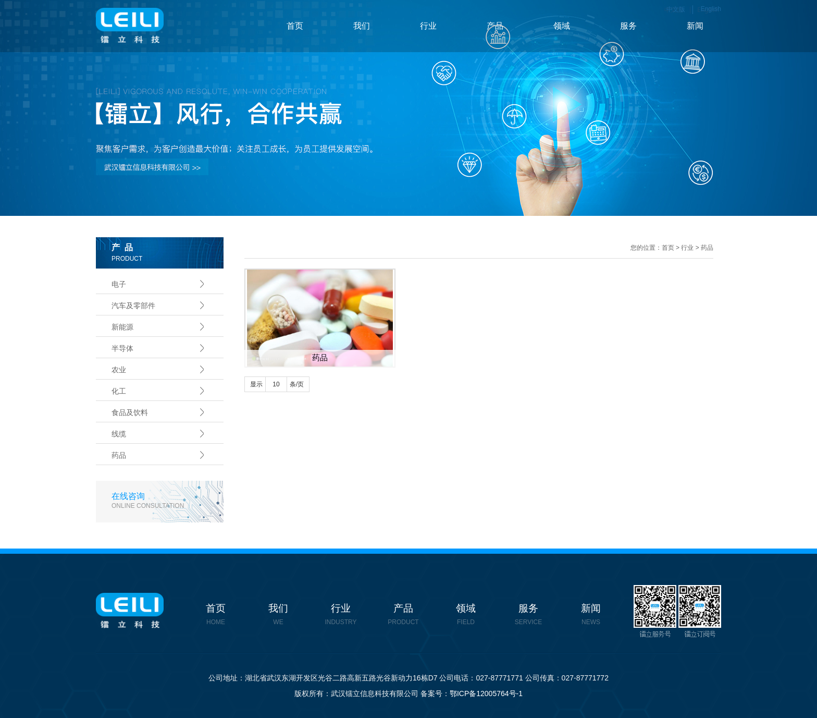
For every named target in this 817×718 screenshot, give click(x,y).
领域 (561, 25)
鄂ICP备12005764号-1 (486, 693)
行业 (428, 25)
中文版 (675, 9)
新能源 (122, 327)
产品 (495, 25)
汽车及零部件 (133, 305)
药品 (119, 455)
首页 (295, 25)
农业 (119, 370)
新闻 (695, 25)
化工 (119, 391)
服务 (628, 25)
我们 (361, 25)
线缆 (119, 434)
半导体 (122, 348)
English (711, 9)
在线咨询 (168, 500)
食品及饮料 (130, 412)
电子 (119, 284)
